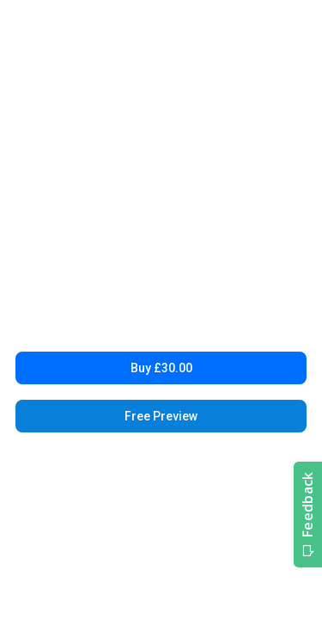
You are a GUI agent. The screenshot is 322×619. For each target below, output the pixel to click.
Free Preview (161, 416)
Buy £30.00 (161, 368)
